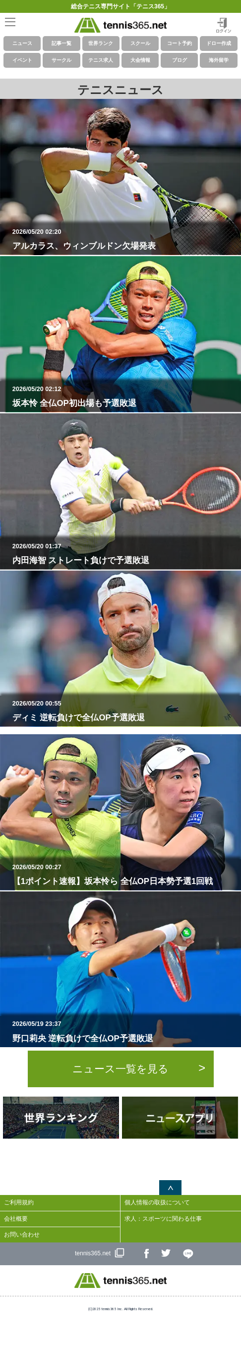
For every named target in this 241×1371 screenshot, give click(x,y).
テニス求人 (100, 60)
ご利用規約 (19, 1202)
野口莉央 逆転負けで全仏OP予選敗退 (124, 1031)
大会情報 (140, 60)
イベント (22, 60)
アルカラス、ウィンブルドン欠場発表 (124, 239)
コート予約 (179, 43)
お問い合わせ (22, 1234)
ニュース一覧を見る (120, 1068)
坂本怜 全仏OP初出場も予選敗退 (124, 396)
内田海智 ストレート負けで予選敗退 (124, 553)
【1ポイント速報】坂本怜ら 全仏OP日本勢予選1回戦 (124, 874)
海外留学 (219, 60)
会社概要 (16, 1218)
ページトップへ (170, 1187)
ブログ (179, 60)
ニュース (22, 43)
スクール (140, 43)
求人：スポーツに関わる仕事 (163, 1218)
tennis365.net (93, 1253)
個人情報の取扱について (157, 1202)
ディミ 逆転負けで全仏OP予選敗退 (124, 711)
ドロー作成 (218, 43)
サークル (61, 60)
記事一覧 (61, 43)
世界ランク (100, 43)
